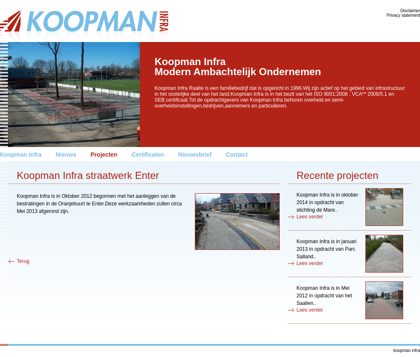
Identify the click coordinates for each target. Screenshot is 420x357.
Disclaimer (410, 10)
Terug (23, 261)
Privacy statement (403, 15)
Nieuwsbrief (194, 154)
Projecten (104, 154)
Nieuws (66, 154)
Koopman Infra (21, 154)
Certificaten (147, 154)
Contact (236, 154)
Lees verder (310, 217)
